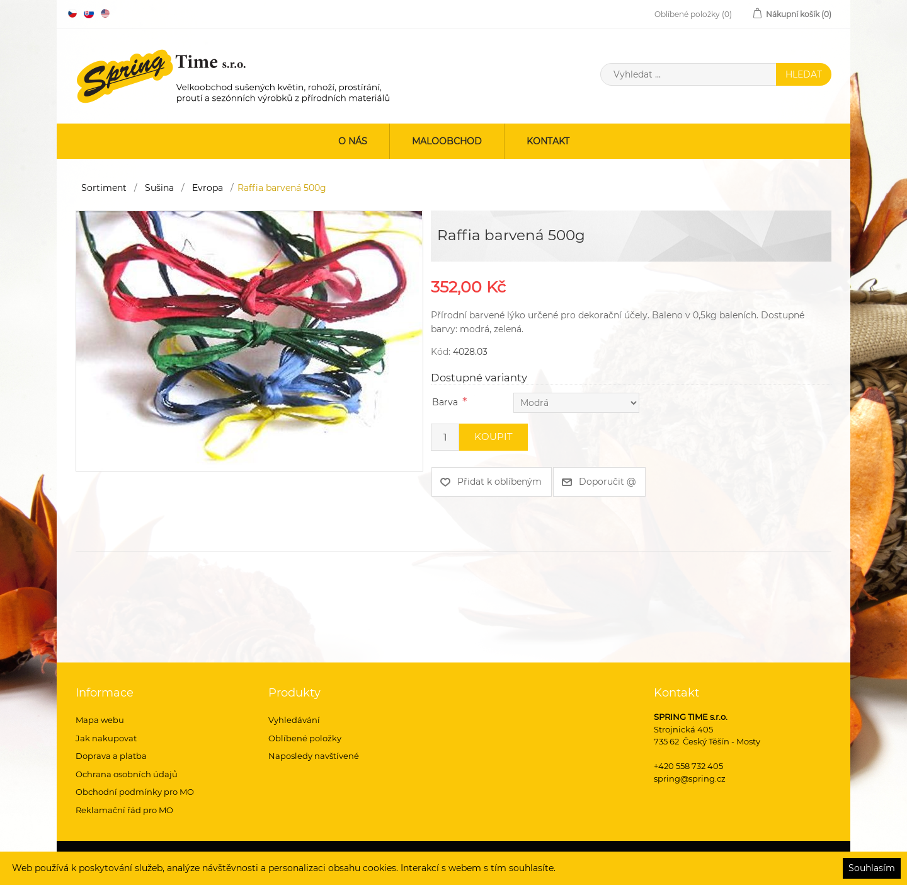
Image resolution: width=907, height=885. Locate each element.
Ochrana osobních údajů (127, 774)
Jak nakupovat (106, 738)
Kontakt (548, 141)
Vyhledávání (294, 720)
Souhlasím (871, 868)
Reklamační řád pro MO (124, 810)
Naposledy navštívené (313, 756)
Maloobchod (447, 141)
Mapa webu (100, 720)
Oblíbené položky (304, 738)
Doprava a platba (111, 756)
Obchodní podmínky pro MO (135, 792)
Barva (445, 402)
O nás (352, 141)
